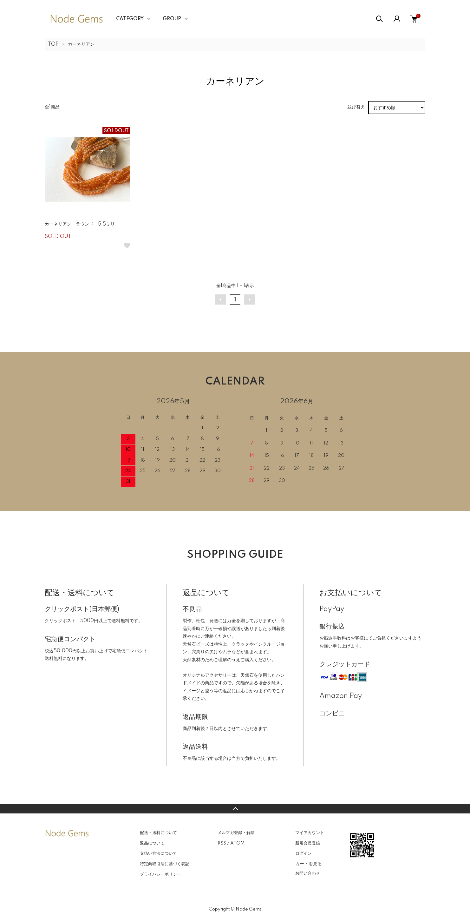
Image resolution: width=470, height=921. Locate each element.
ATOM (237, 843)
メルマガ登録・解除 (236, 833)
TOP (53, 44)
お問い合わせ (307, 873)
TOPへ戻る (235, 808)
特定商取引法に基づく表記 (164, 864)
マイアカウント (309, 833)
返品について (152, 843)
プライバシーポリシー (160, 874)
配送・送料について (158, 833)
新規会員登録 (307, 843)
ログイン (303, 853)
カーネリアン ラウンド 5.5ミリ (80, 224)
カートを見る (308, 863)
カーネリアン (81, 44)
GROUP (172, 19)
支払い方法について (158, 853)
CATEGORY (130, 19)
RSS (222, 843)
